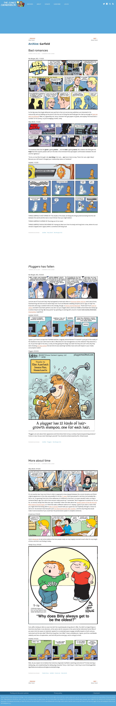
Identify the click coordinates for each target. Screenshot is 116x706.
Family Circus (45, 673)
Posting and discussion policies (19, 693)
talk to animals (53, 506)
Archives (30, 4)
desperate (35, 539)
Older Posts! (31, 40)
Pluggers (49, 442)
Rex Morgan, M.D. (58, 232)
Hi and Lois (57, 673)
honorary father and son (78, 301)
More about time (39, 460)
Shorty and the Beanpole (72, 306)
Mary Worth (50, 232)
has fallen (41, 266)
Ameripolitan (32, 312)
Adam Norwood (83, 699)
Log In (66, 4)
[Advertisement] (29, 20)
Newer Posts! (94, 40)
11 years (64, 496)
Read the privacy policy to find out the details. (102, 695)
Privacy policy (58, 693)
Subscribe (57, 4)
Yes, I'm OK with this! (102, 700)
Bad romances (38, 50)
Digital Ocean (42, 699)
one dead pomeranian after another (65, 509)
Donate (47, 4)
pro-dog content (42, 346)
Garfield (44, 232)
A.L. (10, 703)
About (39, 4)
